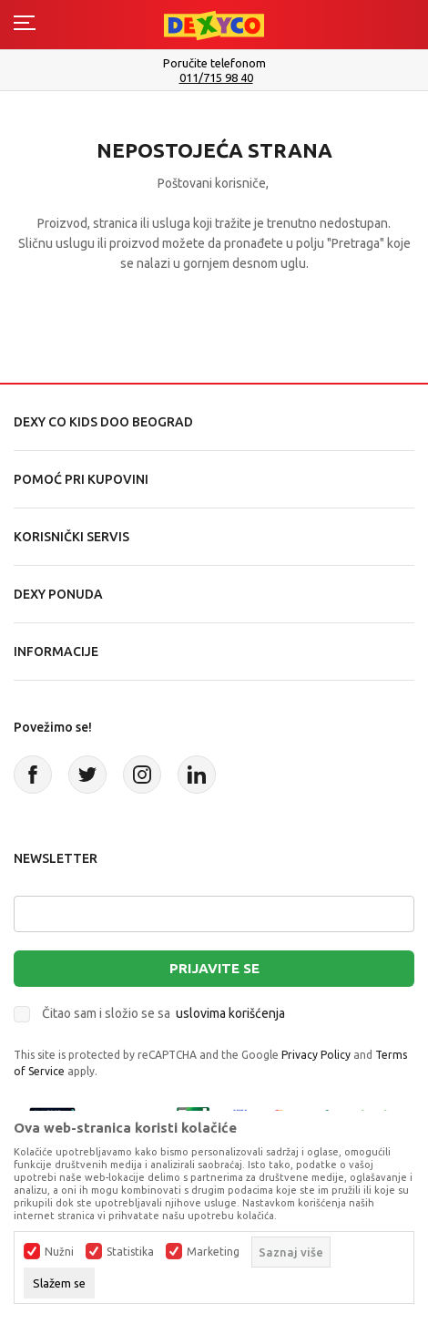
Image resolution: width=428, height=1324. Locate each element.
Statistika (130, 1252)
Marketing (213, 1252)
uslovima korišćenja (230, 1013)
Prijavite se (214, 968)
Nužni (59, 1252)
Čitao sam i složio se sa (163, 1013)
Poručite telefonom (214, 62)
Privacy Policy (316, 1055)
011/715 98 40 (216, 78)
